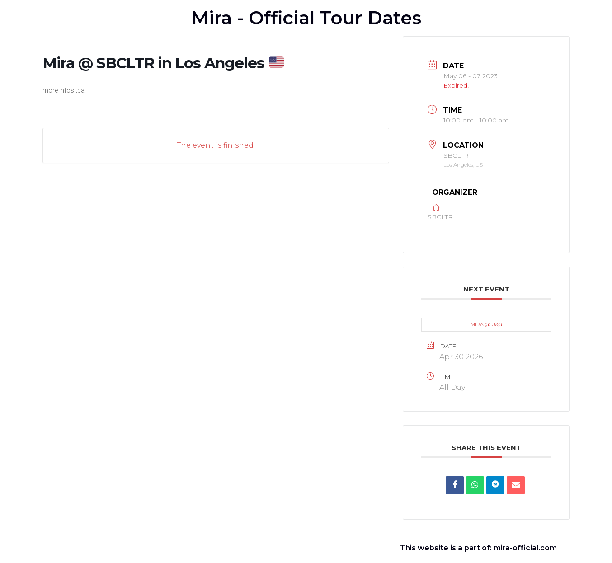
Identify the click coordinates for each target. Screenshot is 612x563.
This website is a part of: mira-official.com (478, 548)
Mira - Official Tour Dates (306, 18)
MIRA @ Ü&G (486, 324)
